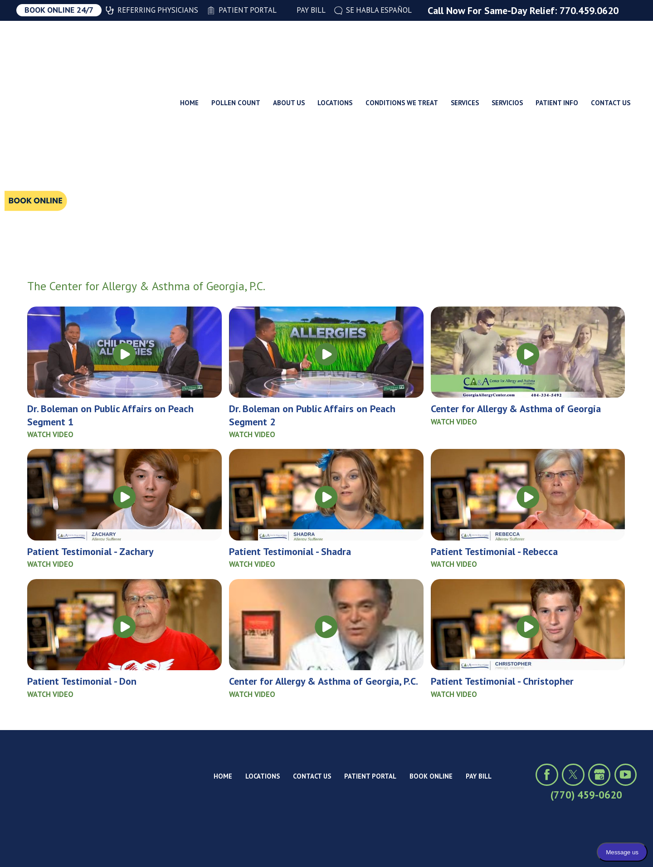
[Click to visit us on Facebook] (547, 775)
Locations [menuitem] (334, 46)
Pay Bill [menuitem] (305, 10)
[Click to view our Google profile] (599, 775)
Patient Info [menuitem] (557, 46)
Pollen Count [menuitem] (235, 46)
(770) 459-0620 (586, 794)
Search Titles (52, 169)
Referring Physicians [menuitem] (152, 10)
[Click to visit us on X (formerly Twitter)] (573, 775)
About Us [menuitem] (289, 46)
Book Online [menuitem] (431, 776)
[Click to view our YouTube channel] (625, 775)
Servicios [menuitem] (507, 46)
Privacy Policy (94, 846)
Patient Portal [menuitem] (242, 10)
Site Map (139, 846)
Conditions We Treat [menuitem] (401, 46)
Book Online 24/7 (58, 10)
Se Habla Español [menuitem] (373, 10)
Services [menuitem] (465, 46)
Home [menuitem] (189, 46)
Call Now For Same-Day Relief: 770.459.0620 (523, 10)
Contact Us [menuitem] (610, 46)
